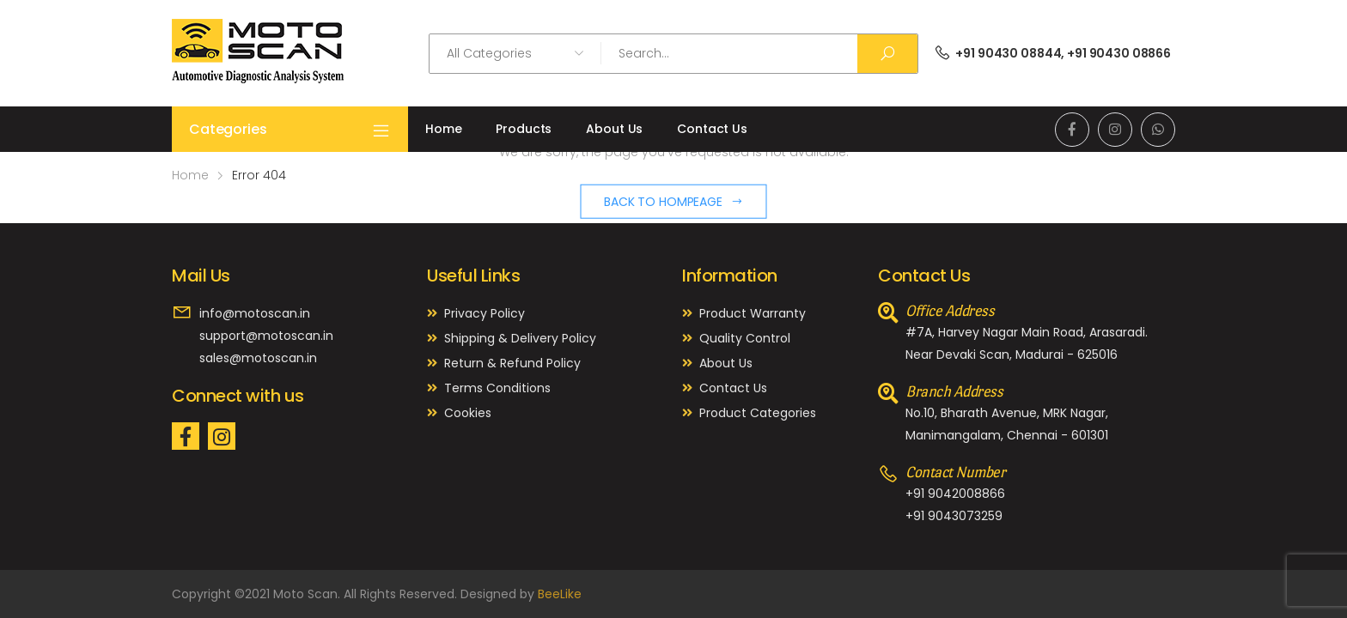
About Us (614, 128)
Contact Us (712, 128)
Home (443, 128)
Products (524, 128)
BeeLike (560, 594)
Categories (290, 130)
